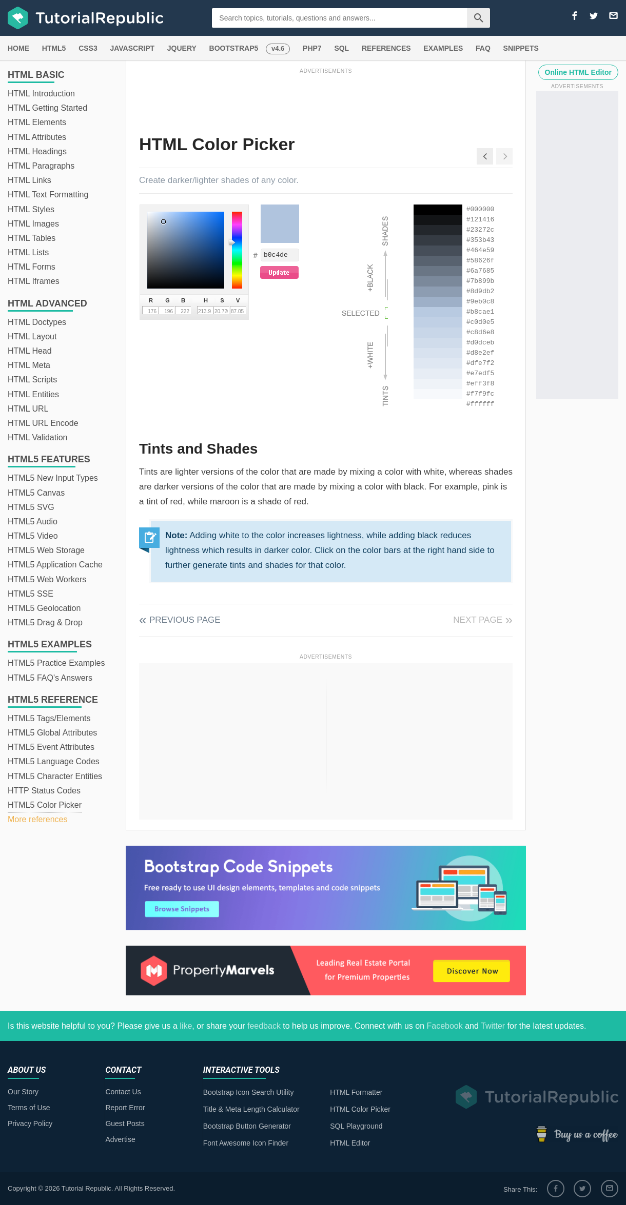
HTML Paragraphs (41, 165)
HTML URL (28, 408)
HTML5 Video (33, 536)
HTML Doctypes (37, 322)
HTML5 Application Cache (55, 564)
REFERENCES (386, 48)
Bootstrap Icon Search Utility (248, 1092)
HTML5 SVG (31, 507)
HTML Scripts (32, 379)
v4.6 (277, 48)
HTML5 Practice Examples (56, 663)
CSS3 (88, 48)
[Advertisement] (326, 99)
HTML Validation (38, 437)
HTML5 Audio (32, 521)
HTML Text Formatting (48, 194)
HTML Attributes (37, 137)
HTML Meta (29, 365)
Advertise (120, 1139)
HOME (18, 48)
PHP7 (312, 48)
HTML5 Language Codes (54, 761)
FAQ (483, 48)
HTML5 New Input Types (53, 478)
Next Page (477, 620)
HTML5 (54, 48)
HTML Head (30, 350)
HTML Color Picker (360, 1109)
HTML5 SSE (30, 593)
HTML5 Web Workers (47, 579)
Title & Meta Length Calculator (251, 1109)
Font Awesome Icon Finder (245, 1143)
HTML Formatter (356, 1092)
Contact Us (123, 1092)
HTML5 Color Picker (45, 805)
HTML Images (33, 223)
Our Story (23, 1092)
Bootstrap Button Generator (247, 1126)
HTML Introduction (41, 93)
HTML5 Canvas (36, 492)
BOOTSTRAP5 (234, 48)
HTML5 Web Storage (46, 550)
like (186, 1026)
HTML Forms (31, 266)
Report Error (125, 1108)
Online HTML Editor (578, 72)
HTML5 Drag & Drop (45, 622)
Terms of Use (29, 1108)
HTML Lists (28, 252)
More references (38, 819)
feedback (264, 1026)
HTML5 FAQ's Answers (50, 677)
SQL (341, 48)
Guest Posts (124, 1123)
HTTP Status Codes (44, 790)
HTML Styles (31, 209)
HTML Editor (350, 1143)
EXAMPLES (443, 48)
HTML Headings (37, 151)
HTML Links (29, 180)
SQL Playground (356, 1126)
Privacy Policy (30, 1123)
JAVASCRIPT (132, 48)
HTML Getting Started (47, 108)
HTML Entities (33, 394)
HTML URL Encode (43, 423)
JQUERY (182, 48)
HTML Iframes (34, 281)
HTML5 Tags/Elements (49, 718)
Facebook (444, 1026)
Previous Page (185, 620)
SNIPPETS (521, 48)
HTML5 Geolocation (44, 608)
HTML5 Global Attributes (52, 732)
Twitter (493, 1026)
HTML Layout (32, 336)
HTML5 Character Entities (55, 776)
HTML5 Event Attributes (51, 747)
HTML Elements (37, 122)
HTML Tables (31, 238)
